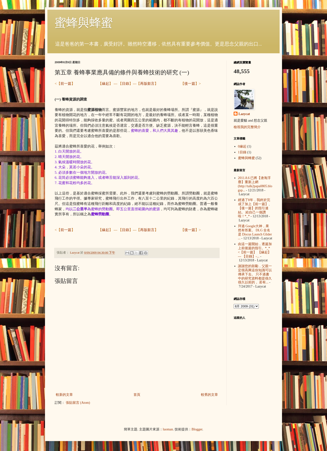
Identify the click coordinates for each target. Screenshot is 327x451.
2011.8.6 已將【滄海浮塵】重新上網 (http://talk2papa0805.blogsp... (255, 184)
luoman (168, 429)
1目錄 (242, 152)
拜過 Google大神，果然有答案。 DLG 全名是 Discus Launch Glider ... (255, 232)
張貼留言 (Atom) (78, 402)
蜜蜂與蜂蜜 (84, 22)
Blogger (197, 429)
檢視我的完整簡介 (247, 127)
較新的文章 (64, 395)
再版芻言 (147, 83)
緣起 (105, 83)
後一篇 (189, 83)
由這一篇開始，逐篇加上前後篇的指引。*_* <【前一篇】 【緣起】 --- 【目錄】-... (255, 250)
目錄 (125, 83)
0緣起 (242, 146)
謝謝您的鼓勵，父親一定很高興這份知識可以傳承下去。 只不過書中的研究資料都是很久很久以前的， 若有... (255, 274)
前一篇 (65, 83)
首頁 (137, 395)
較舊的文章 (209, 395)
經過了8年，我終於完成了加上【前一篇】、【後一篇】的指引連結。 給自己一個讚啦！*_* (255, 208)
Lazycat (244, 114)
